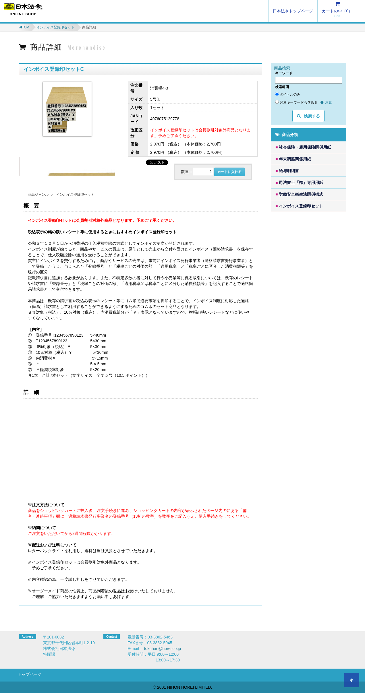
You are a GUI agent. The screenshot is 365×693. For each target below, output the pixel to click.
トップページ (30, 674)
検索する (308, 116)
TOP (25, 27)
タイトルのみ (287, 94)
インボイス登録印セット (55, 27)
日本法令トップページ (293, 11)
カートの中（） (337, 11)
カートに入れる (229, 172)
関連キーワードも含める (296, 102)
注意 (326, 102)
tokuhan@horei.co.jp (162, 648)
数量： (187, 171)
